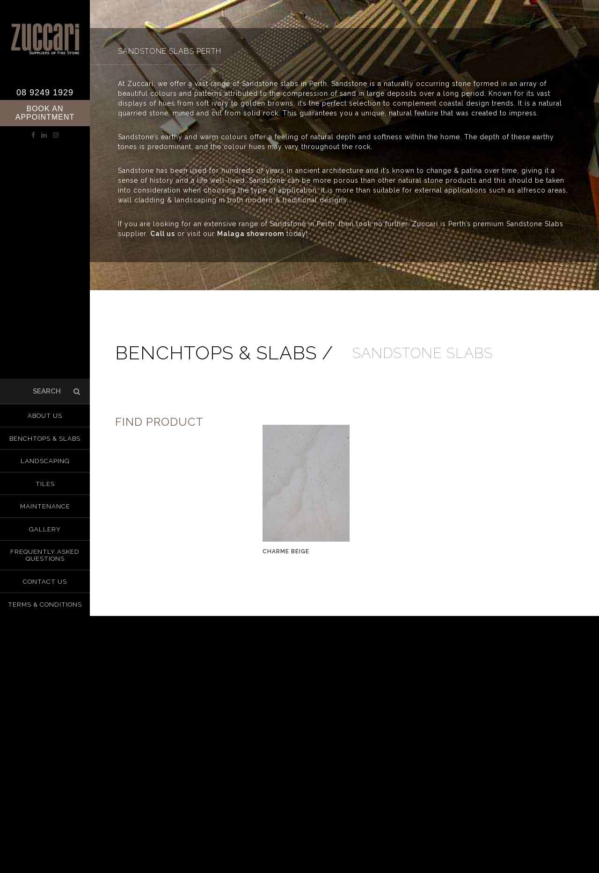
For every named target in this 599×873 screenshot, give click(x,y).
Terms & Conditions (45, 599)
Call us (162, 233)
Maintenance (45, 506)
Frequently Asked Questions (45, 552)
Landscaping (45, 463)
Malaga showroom (250, 233)
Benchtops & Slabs (44, 441)
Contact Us (45, 578)
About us (45, 420)
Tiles (45, 484)
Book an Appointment (45, 113)
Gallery (45, 527)
